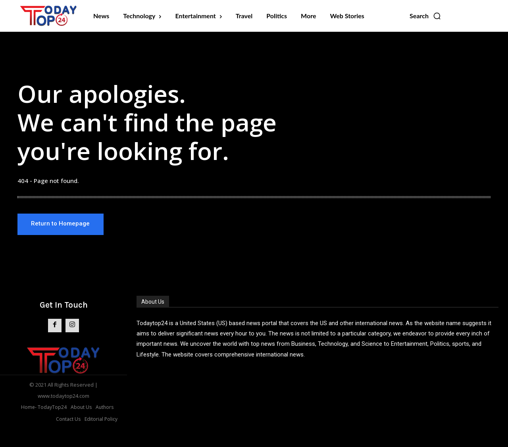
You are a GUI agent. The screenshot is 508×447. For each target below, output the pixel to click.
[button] (425, 16)
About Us (152, 302)
